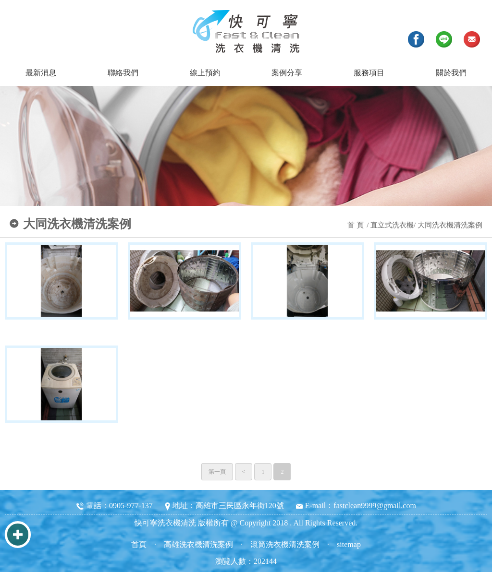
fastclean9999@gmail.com (374, 505)
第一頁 (217, 471)
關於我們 (451, 73)
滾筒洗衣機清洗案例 (285, 544)
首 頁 (355, 225)
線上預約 (205, 73)
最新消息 (40, 73)
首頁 (139, 544)
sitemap (349, 544)
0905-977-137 (131, 505)
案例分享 (286, 73)
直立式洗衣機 (392, 225)
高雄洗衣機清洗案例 (198, 544)
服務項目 (369, 73)
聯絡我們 (123, 73)
